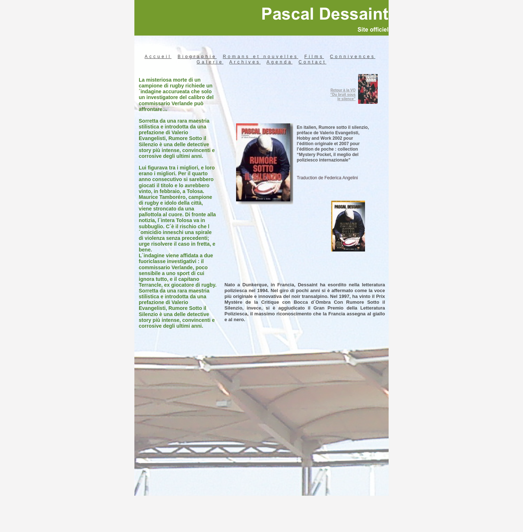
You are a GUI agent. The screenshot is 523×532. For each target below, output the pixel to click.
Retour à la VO (343, 90)
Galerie (209, 62)
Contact (313, 62)
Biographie (197, 56)
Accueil (158, 56)
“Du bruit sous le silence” (343, 97)
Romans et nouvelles (260, 56)
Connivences (353, 56)
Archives (244, 62)
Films (314, 56)
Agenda (280, 62)
